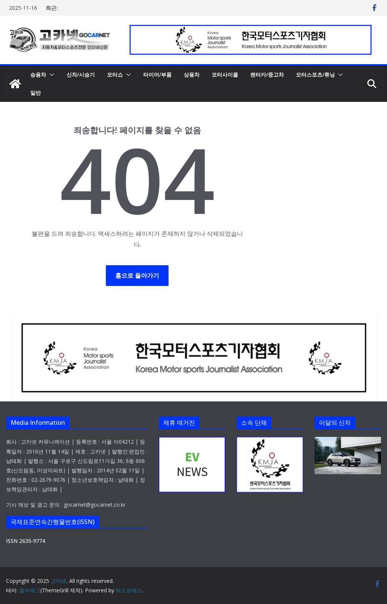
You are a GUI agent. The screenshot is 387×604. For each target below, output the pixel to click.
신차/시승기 (81, 74)
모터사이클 (225, 74)
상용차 (192, 74)
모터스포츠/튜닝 (315, 74)
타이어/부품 (157, 74)
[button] (50, 74)
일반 (35, 92)
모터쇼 (115, 74)
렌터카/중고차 (267, 74)
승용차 (38, 74)
